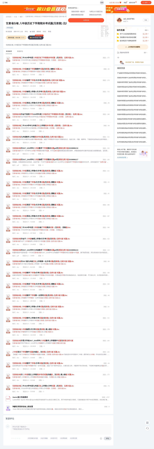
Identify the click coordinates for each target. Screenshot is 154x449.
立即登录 (86, 20)
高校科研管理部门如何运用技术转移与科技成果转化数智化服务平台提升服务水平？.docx (132, 82)
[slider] (16, 438)
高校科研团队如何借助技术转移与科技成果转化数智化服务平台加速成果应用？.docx (132, 101)
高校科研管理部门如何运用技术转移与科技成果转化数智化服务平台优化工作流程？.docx (132, 96)
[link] (8, 17)
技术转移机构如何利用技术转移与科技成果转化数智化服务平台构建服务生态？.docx (132, 137)
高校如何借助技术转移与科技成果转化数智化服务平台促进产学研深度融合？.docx (132, 119)
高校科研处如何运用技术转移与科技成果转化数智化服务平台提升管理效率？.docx (132, 87)
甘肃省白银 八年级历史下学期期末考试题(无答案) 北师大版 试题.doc (45, 23)
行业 (15, 17)
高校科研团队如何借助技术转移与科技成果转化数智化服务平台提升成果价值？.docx (132, 105)
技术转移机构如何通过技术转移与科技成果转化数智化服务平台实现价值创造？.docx (132, 142)
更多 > (146, 30)
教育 (21, 17)
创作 (146, 2)
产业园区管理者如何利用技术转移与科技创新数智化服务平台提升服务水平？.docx (132, 73)
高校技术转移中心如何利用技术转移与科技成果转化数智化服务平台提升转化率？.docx (132, 78)
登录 (101, 2)
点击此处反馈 (122, 157)
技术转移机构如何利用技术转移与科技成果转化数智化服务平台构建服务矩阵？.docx (132, 133)
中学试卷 (10, 28)
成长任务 (133, 2)
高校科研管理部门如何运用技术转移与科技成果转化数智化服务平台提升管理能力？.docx (132, 91)
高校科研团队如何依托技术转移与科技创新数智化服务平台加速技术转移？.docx (132, 114)
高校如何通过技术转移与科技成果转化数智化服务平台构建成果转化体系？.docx (132, 124)
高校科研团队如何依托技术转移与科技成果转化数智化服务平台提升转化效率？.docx (132, 110)
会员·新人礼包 (115, 2)
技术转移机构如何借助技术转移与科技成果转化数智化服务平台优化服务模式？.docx (132, 128)
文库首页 (8, 17)
